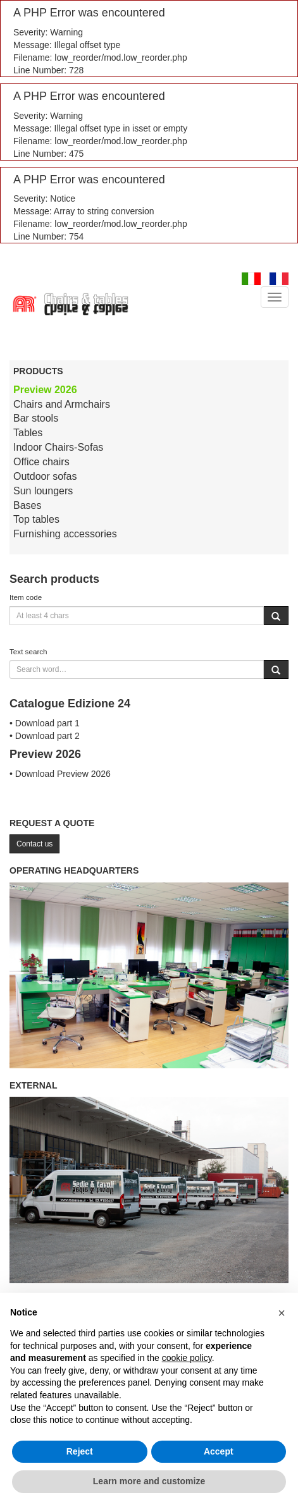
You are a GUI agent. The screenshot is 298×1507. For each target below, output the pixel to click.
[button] (281, 1313)
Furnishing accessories (65, 533)
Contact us (34, 843)
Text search (28, 651)
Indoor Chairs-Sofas (58, 447)
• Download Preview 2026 (60, 774)
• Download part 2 (44, 736)
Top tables (36, 519)
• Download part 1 (44, 723)
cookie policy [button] (187, 1358)
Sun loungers (43, 490)
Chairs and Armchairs (61, 404)
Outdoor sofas (45, 476)
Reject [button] (79, 1451)
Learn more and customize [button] (149, 1481)
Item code (25, 597)
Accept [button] (218, 1451)
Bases (27, 505)
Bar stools (35, 418)
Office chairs (41, 461)
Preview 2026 (45, 389)
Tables (27, 432)
